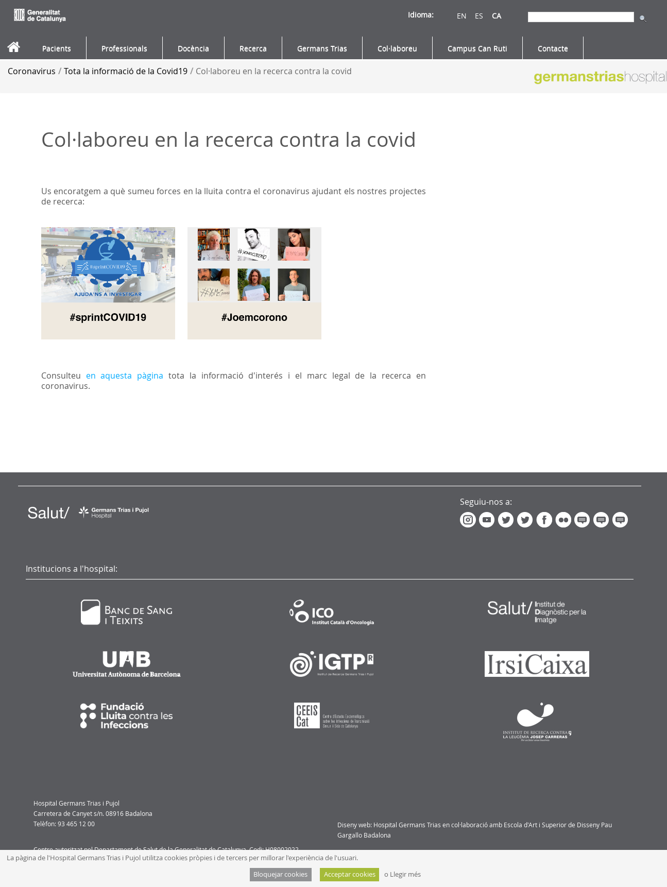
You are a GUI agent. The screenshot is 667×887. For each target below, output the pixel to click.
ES (479, 16)
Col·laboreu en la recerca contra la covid (274, 71)
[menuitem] (57, 48)
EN (462, 16)
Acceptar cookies (349, 874)
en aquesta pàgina (125, 375)
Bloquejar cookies (280, 874)
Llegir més (405, 874)
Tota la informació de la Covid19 (125, 71)
